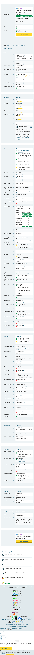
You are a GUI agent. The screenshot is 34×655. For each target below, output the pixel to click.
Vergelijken (2, 631)
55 (16, 185)
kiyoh (9, 616)
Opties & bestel (24, 34)
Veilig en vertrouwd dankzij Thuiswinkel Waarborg (14, 577)
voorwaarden (10, 624)
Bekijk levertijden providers (22, 467)
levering (4, 48)
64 (16, 174)
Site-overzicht (25, 624)
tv (13, 45)
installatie (23, 45)
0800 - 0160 (6, 619)
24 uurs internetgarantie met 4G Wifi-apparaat (13, 568)
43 (16, 196)
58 (16, 177)
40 (16, 192)
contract (10, 48)
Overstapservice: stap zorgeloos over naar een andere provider (16, 563)
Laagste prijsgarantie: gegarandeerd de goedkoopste (14, 559)
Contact (2, 636)
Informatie (2, 635)
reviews (9, 45)
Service (1, 633)
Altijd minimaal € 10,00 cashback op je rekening (13, 554)
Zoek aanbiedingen (6, 648)
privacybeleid (2, 653)
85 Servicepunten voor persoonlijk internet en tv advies (15, 572)
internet (17, 45)
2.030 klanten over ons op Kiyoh (11, 581)
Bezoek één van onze (28, 619)
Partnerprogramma (12, 626)
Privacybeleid (19, 624)
